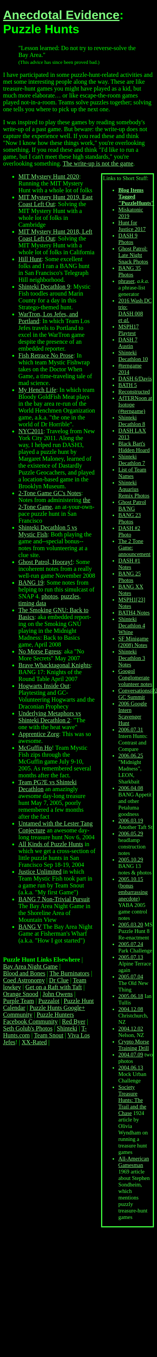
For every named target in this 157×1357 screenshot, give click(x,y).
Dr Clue (59, 980)
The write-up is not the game (98, 163)
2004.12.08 (130, 1009)
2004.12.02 (130, 1028)
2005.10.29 (130, 859)
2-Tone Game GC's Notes (49, 493)
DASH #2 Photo (129, 531)
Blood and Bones (24, 973)
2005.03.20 (130, 924)
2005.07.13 (130, 957)
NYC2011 (30, 431)
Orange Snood (20, 994)
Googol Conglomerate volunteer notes (135, 677)
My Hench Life (37, 390)
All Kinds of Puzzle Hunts (50, 844)
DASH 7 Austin (127, 342)
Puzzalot (48, 1001)
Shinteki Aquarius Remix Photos (133, 489)
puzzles (70, 596)
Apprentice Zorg (38, 734)
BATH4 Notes (134, 612)
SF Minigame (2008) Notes (133, 641)
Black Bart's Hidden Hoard (134, 446)
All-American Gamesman (133, 1161)
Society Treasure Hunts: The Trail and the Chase (132, 1100)
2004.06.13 (130, 1067)
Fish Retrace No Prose (46, 355)
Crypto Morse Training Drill (133, 1044)
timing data (32, 603)
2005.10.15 (130, 879)
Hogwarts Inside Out (43, 686)
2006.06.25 (130, 755)
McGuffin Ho (35, 747)
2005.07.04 (130, 976)
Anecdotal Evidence (61, 15)
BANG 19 (30, 582)
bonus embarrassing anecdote (133, 892)
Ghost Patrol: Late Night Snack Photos (133, 255)
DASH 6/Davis (135, 378)
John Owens (58, 994)
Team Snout (49, 1035)
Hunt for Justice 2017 (132, 225)
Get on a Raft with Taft (53, 987)
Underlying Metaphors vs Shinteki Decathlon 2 (49, 716)
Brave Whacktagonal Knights (54, 665)
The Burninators (69, 973)
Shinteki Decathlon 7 (131, 459)
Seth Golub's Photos (27, 1028)
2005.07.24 (130, 944)
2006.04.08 (130, 788)
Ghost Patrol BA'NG (132, 505)
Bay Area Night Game (30, 966)
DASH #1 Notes (129, 563)
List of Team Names (132, 472)
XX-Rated (34, 1042)
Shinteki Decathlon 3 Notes (131, 658)
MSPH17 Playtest (128, 329)
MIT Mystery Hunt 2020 (48, 176)
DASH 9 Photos (127, 238)
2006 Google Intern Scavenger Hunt (132, 713)
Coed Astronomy (24, 980)
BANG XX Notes (130, 589)
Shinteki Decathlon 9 (44, 286)
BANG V (29, 926)
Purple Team (18, 1001)
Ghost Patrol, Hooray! (45, 562)
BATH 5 (127, 385)
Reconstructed (134, 391)
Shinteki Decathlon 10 (133, 355)
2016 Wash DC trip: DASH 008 (135, 310)
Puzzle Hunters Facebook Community (38, 1018)
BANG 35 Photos (129, 271)
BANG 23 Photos (129, 518)
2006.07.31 (130, 729)
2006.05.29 (130, 833)
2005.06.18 (130, 996)
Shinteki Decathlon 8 (131, 420)
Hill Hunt (30, 259)
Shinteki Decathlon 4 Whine (131, 625)
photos (49, 596)
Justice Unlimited (39, 871)
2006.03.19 (130, 820)
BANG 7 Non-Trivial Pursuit (54, 899)
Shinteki (67, 1028)
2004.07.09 (130, 1054)
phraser (126, 281)
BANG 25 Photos (129, 576)
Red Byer (73, 1021)
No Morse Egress (39, 651)
